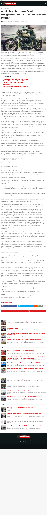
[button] (1, 3)
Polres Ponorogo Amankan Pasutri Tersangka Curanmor (21, 390)
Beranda (3, 8)
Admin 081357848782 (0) (23, 311)
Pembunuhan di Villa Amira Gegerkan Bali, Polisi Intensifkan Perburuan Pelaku (26, 385)
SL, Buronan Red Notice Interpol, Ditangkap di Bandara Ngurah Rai (23, 379)
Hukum (10, 302)
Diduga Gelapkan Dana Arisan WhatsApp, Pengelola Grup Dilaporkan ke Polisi (26, 419)
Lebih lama (42, 314)
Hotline (7, 8)
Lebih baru (4, 314)
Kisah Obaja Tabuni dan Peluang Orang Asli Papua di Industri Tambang (24, 321)
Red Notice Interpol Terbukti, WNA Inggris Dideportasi (20, 407)
